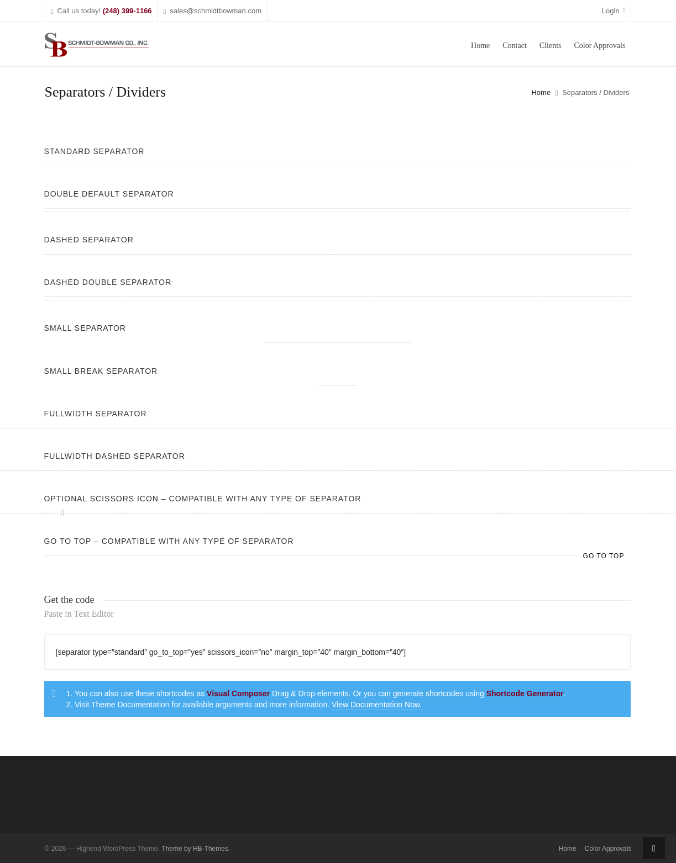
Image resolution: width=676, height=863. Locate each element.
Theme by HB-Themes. (195, 849)
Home (541, 92)
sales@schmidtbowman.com (212, 11)
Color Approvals (608, 849)
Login (614, 11)
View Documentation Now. (377, 704)
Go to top (604, 556)
